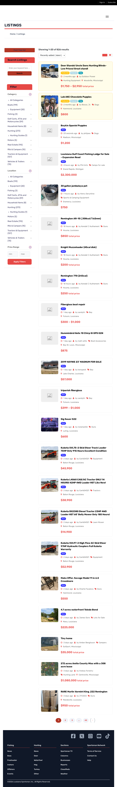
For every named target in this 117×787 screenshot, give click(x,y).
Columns (64, 756)
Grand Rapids (69, 169)
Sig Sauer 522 (68, 419)
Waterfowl (38, 760)
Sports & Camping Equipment (76, 198)
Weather (64, 774)
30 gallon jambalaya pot (74, 186)
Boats (12, 105)
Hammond (67, 109)
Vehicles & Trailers (16, 163)
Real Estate (15, 145)
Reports (64, 765)
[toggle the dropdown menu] (107, 16)
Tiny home (66, 638)
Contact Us (92, 756)
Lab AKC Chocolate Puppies (76, 97)
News (9, 751)
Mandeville (67, 700)
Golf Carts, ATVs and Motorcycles (17, 120)
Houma (66, 230)
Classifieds (65, 769)
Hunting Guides (18, 136)
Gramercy (67, 202)
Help (89, 760)
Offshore (11, 769)
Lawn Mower (98, 522)
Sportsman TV (66, 751)
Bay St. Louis (68, 345)
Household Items (17, 126)
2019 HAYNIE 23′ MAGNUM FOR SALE (81, 362)
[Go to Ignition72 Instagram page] (90, 736)
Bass (9, 756)
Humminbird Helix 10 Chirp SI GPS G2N (82, 333)
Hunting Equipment (71, 81)
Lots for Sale (99, 618)
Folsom (66, 316)
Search (20, 73)
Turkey (37, 769)
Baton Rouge (68, 463)
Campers (103, 643)
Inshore (10, 765)
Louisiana (77, 109)
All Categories (16, 100)
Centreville (83, 675)
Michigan (80, 169)
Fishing (12, 114)
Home (12, 34)
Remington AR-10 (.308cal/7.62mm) (81, 219)
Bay (90, 312)
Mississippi (98, 81)
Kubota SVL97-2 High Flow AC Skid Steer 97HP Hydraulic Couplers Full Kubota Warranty (83, 546)
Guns (105, 226)
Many (65, 622)
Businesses (65, 760)
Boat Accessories (98, 341)
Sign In (102, 2)
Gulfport (66, 647)
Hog (35, 765)
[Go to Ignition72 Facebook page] (73, 736)
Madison (66, 137)
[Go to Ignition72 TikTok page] (107, 736)
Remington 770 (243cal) (74, 276)
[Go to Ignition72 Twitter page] (82, 736)
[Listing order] (51, 55)
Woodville (88, 81)
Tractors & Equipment (18, 155)
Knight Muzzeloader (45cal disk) (79, 247)
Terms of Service (94, 751)
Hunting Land (69, 675)
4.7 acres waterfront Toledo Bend (79, 610)
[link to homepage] (18, 16)
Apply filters (20, 262)
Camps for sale (98, 165)
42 (86, 720)
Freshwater (12, 760)
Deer (36, 756)
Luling (65, 431)
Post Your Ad (20, 50)
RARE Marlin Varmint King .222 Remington (84, 692)
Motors (12, 140)
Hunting (14, 131)
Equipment (97, 459)
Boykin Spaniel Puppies (74, 126)
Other (36, 774)
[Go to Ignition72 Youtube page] (99, 736)
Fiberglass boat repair (73, 304)
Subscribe (112, 2)
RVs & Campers (16, 150)
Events (10, 774)
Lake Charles (68, 374)
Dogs (97, 105)
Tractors (96, 491)
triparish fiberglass (71, 390)
